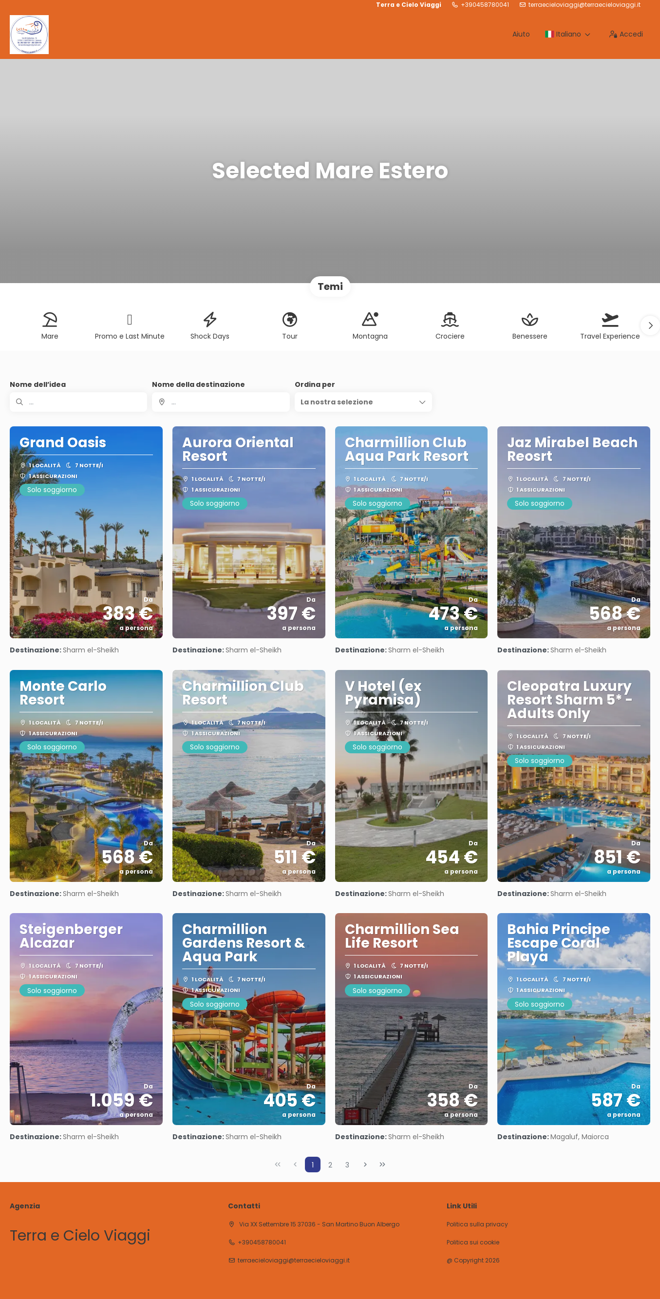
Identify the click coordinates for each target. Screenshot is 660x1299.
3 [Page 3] (347, 1165)
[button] (650, 325)
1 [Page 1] (313, 1165)
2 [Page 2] (330, 1165)
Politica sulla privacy (477, 1224)
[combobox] (220, 402)
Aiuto (521, 34)
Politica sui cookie (473, 1242)
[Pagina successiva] (365, 1164)
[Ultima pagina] (382, 1164)
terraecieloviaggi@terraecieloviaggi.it (584, 5)
